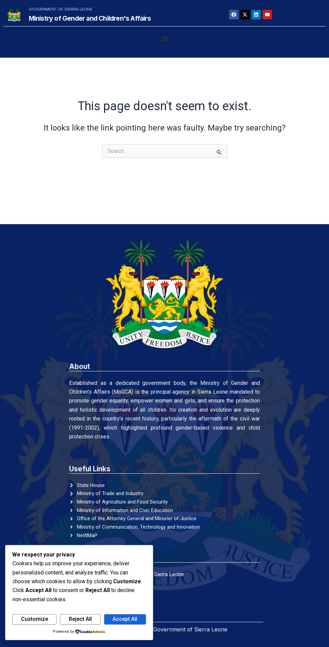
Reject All (80, 619)
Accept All (124, 619)
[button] (164, 38)
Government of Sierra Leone (60, 9)
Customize (34, 619)
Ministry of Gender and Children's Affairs (90, 18)
